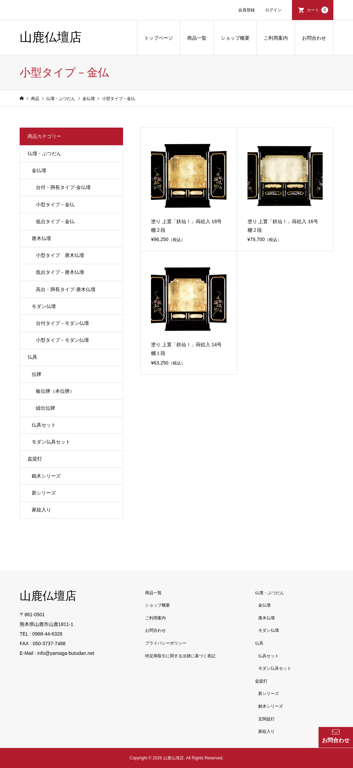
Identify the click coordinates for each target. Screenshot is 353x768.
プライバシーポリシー (165, 643)
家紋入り (41, 509)
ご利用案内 (276, 38)
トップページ (158, 38)
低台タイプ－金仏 (55, 221)
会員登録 (246, 10)
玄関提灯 (266, 719)
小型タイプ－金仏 (55, 204)
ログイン (273, 10)
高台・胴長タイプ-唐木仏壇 (65, 289)
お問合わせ (314, 38)
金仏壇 (39, 170)
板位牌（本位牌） (55, 391)
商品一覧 (196, 38)
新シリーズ (44, 493)
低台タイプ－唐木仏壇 (60, 272)
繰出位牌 (45, 408)
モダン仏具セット (51, 442)
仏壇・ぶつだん (44, 153)
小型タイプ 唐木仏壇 (60, 255)
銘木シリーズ (46, 476)
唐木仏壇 (41, 238)
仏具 (32, 357)
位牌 (36, 374)
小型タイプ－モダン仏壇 (62, 340)
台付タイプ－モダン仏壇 (62, 323)
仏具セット (44, 425)
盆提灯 (35, 458)
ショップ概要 (235, 38)
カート (317, 10)
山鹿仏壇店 (51, 37)
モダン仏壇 (44, 306)
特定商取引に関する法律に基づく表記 (180, 656)
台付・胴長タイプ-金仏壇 (63, 187)
